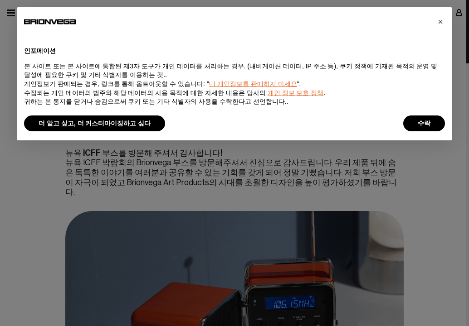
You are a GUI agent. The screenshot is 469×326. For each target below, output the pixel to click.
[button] (440, 21)
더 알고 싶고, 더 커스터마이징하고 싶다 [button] (95, 123)
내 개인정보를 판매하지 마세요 (253, 83)
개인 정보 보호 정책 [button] (296, 92)
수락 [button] (424, 123)
